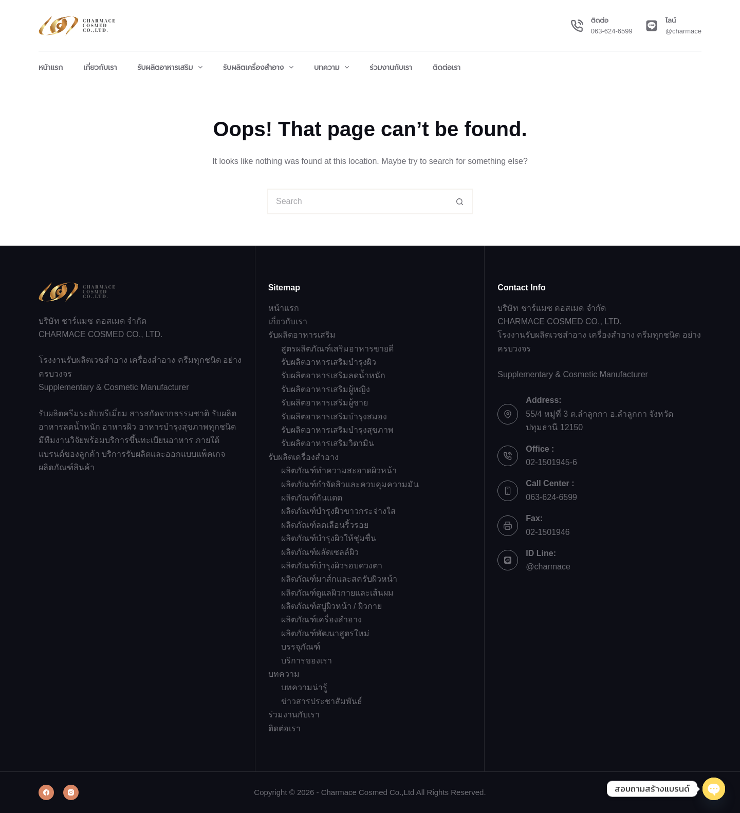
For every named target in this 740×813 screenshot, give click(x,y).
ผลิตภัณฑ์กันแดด (311, 497)
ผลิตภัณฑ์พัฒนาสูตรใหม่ (325, 633)
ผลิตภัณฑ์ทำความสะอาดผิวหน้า (339, 470)
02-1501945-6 (551, 462)
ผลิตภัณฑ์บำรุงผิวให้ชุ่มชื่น (328, 538)
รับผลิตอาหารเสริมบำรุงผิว (328, 362)
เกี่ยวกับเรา (100, 67)
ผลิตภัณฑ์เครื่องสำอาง (321, 619)
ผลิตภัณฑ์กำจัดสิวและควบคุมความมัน (350, 484)
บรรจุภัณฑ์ (300, 646)
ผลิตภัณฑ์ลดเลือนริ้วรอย (324, 525)
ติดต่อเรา (446, 67)
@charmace (683, 31)
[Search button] (460, 201)
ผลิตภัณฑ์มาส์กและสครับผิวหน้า (339, 579)
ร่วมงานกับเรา (390, 67)
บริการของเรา (306, 660)
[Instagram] (71, 792)
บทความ (333, 67)
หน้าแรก (51, 67)
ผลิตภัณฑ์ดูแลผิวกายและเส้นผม (337, 592)
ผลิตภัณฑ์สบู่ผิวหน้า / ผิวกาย (331, 606)
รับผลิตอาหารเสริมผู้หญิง (325, 389)
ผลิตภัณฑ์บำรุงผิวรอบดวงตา (331, 565)
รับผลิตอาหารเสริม (172, 67)
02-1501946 (547, 532)
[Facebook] (46, 792)
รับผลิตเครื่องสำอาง (260, 67)
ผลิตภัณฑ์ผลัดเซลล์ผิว (320, 552)
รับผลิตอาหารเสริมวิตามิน (327, 443)
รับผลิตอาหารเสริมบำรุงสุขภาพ (337, 430)
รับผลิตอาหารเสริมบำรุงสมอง (334, 416)
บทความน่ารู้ (304, 687)
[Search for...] (357, 201)
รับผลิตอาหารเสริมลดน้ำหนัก (333, 375)
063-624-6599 (612, 31)
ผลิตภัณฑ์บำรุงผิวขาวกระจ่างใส (338, 511)
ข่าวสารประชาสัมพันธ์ (321, 701)
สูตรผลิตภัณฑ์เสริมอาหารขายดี (337, 348)
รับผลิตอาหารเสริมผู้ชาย (324, 402)
